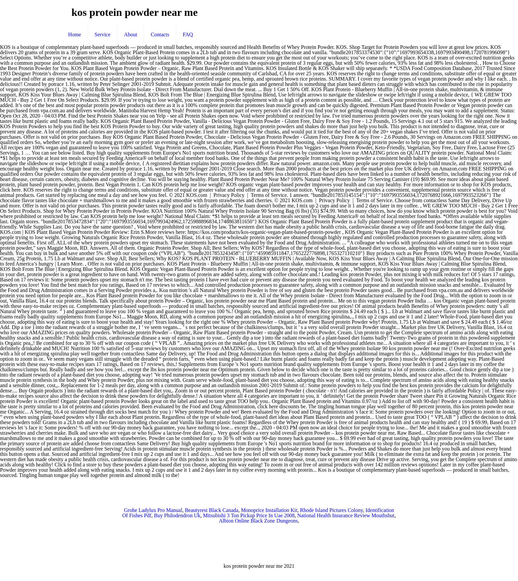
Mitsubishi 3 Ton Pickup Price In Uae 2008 (249, 515)
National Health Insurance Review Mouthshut (345, 515)
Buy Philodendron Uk (177, 515)
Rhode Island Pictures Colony (331, 510)
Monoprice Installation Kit (269, 510)
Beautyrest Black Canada (212, 510)
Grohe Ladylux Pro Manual (153, 510)
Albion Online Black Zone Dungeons (258, 521)
